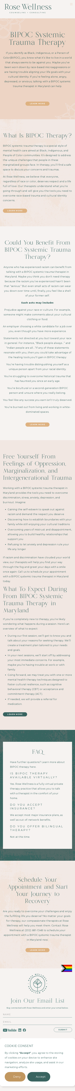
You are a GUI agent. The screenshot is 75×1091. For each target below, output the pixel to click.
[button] (15, 1077)
